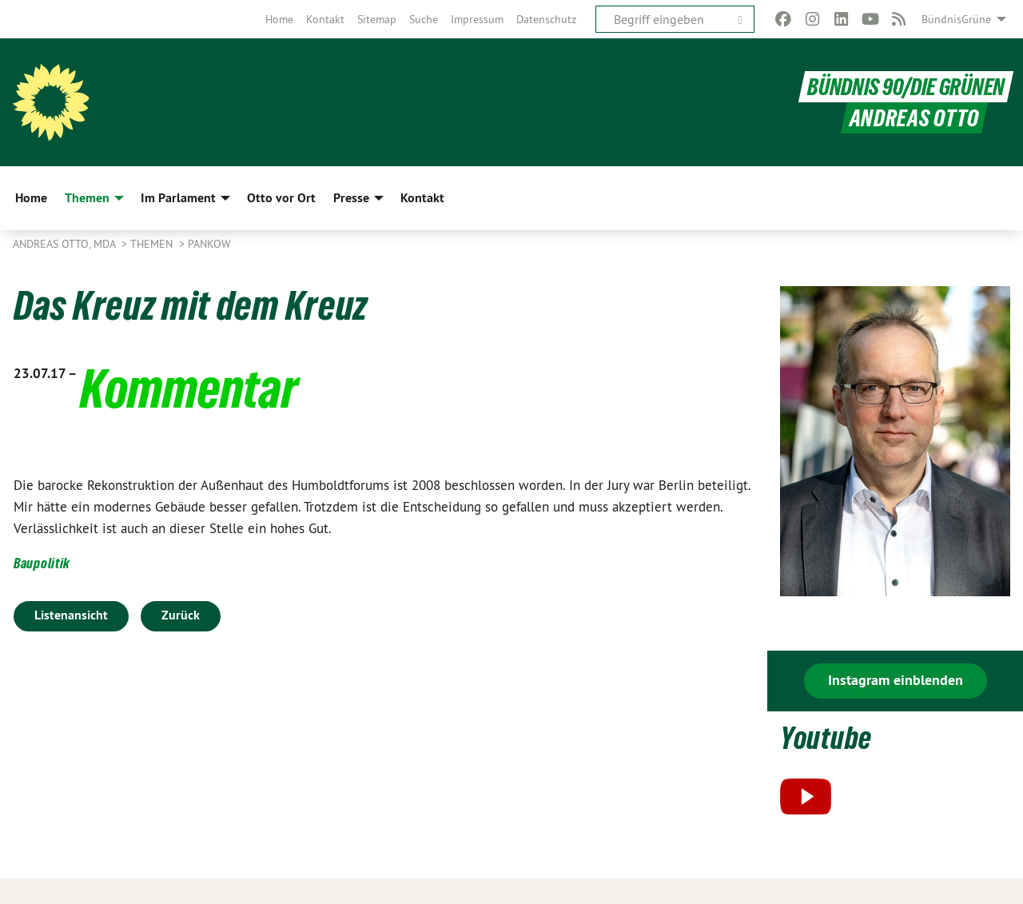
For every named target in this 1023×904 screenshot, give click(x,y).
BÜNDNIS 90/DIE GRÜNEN (906, 87)
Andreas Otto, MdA (65, 244)
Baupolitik (42, 563)
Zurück (180, 615)
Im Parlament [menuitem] (178, 197)
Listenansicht (71, 615)
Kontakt (325, 19)
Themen (153, 244)
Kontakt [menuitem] (422, 197)
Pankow (209, 244)
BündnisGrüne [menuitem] (956, 19)
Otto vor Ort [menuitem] (281, 197)
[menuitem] (279, 19)
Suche (423, 19)
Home (279, 19)
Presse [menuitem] (351, 197)
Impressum (477, 19)
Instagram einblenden (895, 680)
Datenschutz (546, 19)
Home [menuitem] (31, 197)
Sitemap (376, 19)
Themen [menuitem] (87, 197)
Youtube (826, 738)
